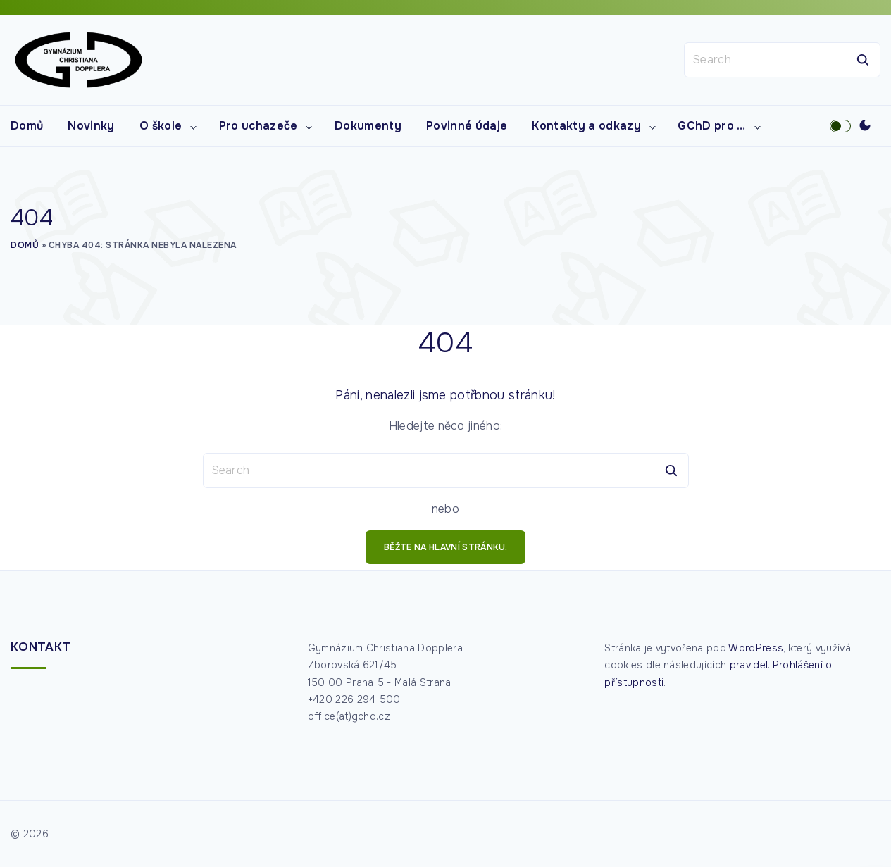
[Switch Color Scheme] (864, 126)
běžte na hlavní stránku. (445, 547)
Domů (25, 245)
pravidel (749, 665)
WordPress (755, 648)
